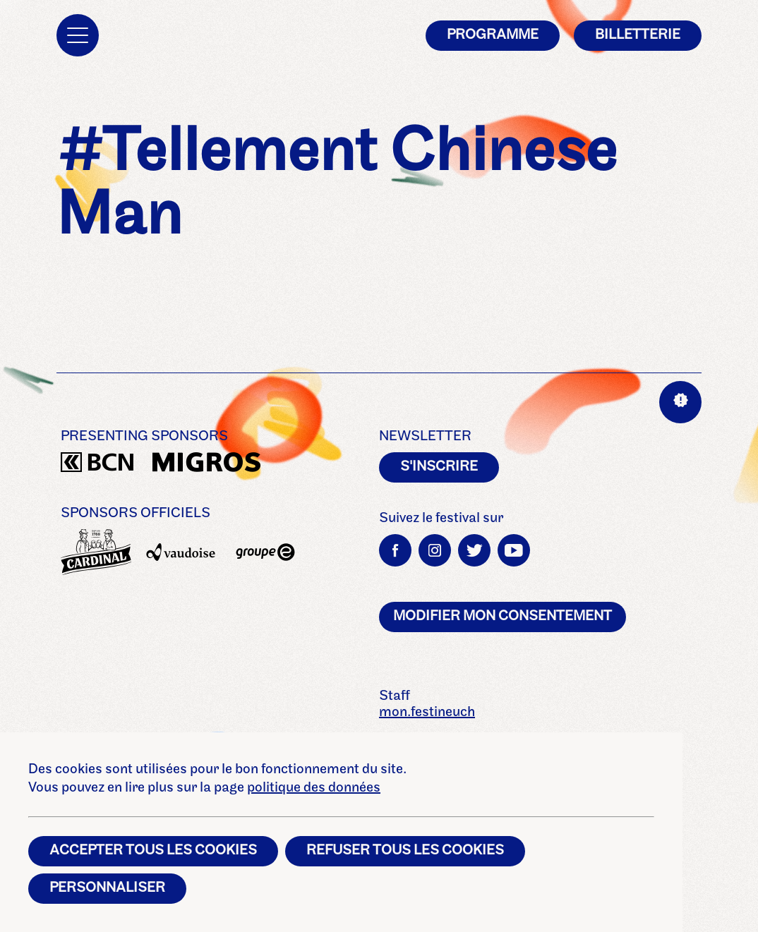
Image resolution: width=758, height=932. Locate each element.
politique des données (313, 788)
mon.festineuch (427, 713)
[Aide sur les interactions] (680, 402)
